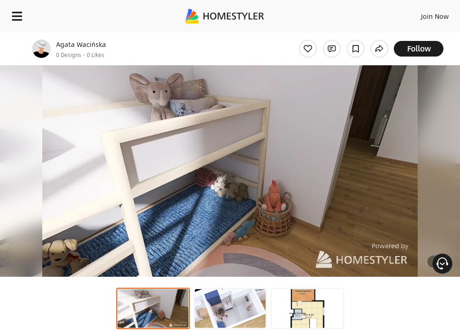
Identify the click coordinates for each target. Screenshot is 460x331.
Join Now (435, 16)
